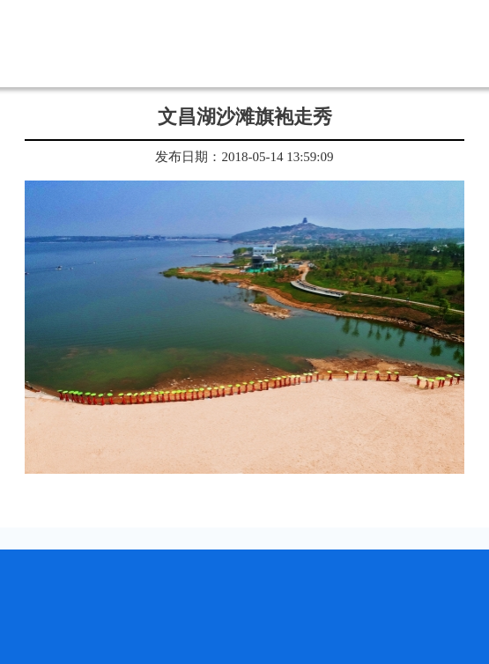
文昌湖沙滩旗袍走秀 (245, 117)
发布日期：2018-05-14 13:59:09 (244, 157)
